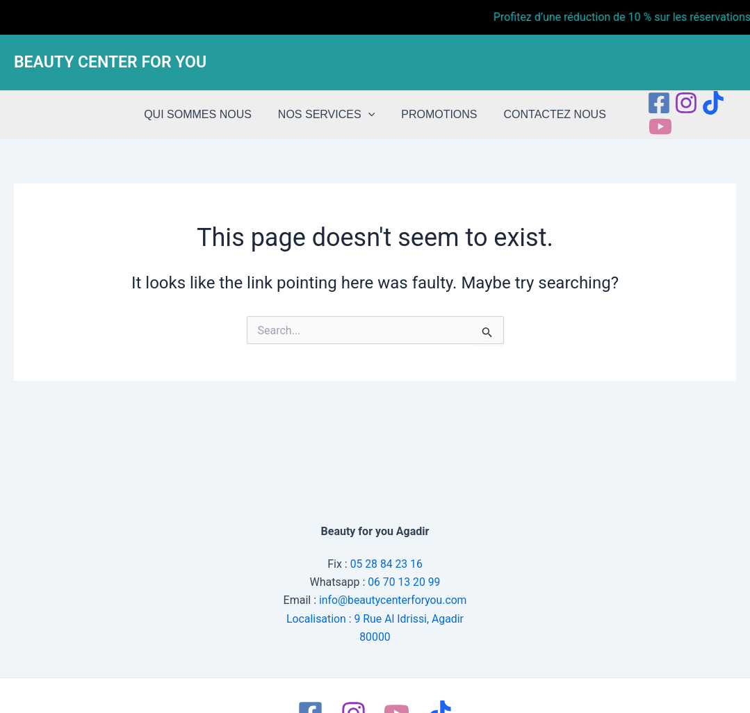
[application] (370, 115)
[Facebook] (650, 103)
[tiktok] (705, 103)
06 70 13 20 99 (404, 581)
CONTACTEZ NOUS (549, 114)
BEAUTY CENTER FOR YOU (110, 62)
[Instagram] (678, 103)
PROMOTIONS (437, 114)
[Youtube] (652, 126)
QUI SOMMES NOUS (204, 114)
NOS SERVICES (328, 115)
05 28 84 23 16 (386, 563)
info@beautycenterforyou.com (393, 600)
